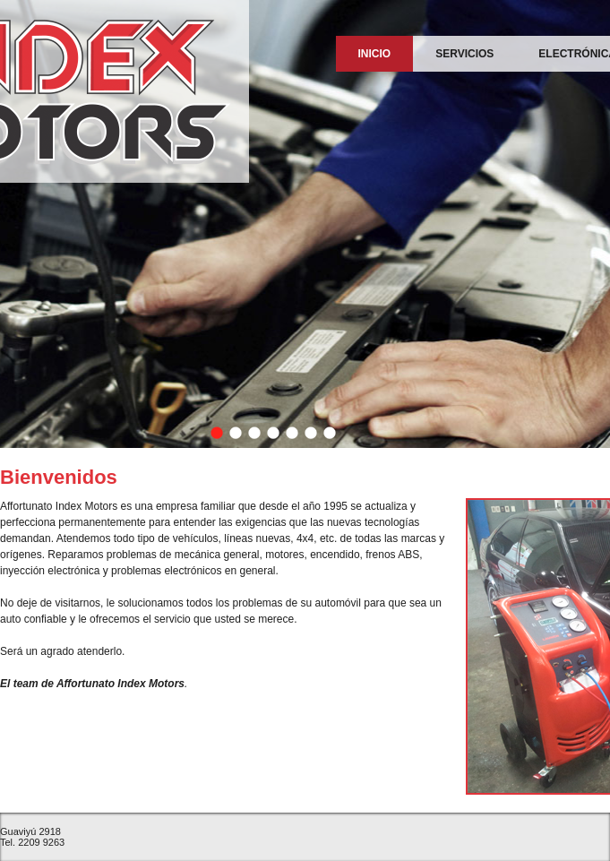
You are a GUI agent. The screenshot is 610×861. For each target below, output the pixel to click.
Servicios (464, 53)
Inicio (374, 53)
